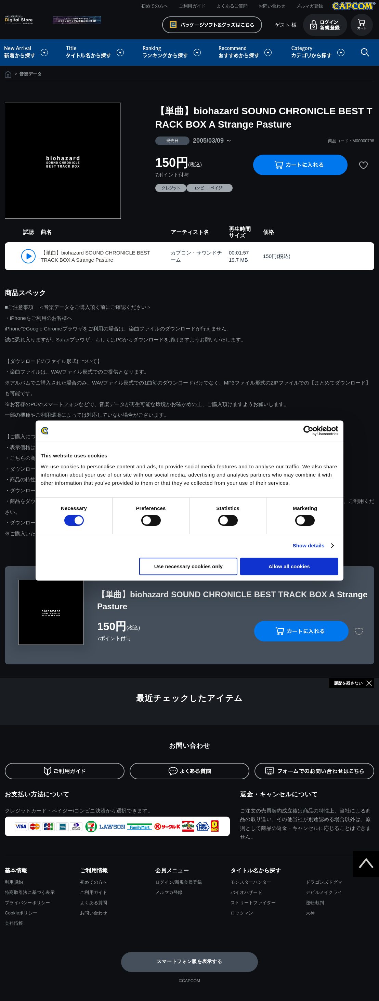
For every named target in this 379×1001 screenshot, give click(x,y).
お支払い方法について (37, 794)
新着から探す (30, 52)
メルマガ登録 (309, 6)
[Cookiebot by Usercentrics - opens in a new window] (308, 431)
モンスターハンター (251, 882)
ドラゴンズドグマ (324, 882)
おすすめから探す (246, 52)
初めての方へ (154, 6)
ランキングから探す (172, 52)
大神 (310, 912)
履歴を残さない (348, 683)
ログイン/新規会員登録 (178, 882)
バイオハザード (246, 892)
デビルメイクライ (324, 892)
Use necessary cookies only (188, 566)
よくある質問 (93, 902)
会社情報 (14, 923)
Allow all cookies (289, 566)
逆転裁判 (315, 902)
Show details (309, 545)
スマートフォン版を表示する (189, 961)
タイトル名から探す (95, 52)
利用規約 (14, 882)
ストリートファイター (253, 902)
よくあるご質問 (232, 6)
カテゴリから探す (318, 52)
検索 (364, 52)
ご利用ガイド (192, 6)
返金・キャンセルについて (279, 794)
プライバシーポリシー (27, 902)
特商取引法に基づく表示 (30, 892)
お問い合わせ (272, 6)
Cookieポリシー (21, 912)
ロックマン (242, 912)
